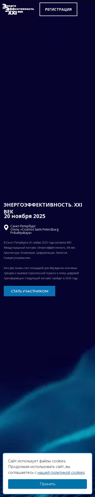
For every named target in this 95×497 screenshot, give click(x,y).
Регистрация (58, 9)
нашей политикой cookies (61, 472)
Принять (47, 484)
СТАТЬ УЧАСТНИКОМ (29, 291)
